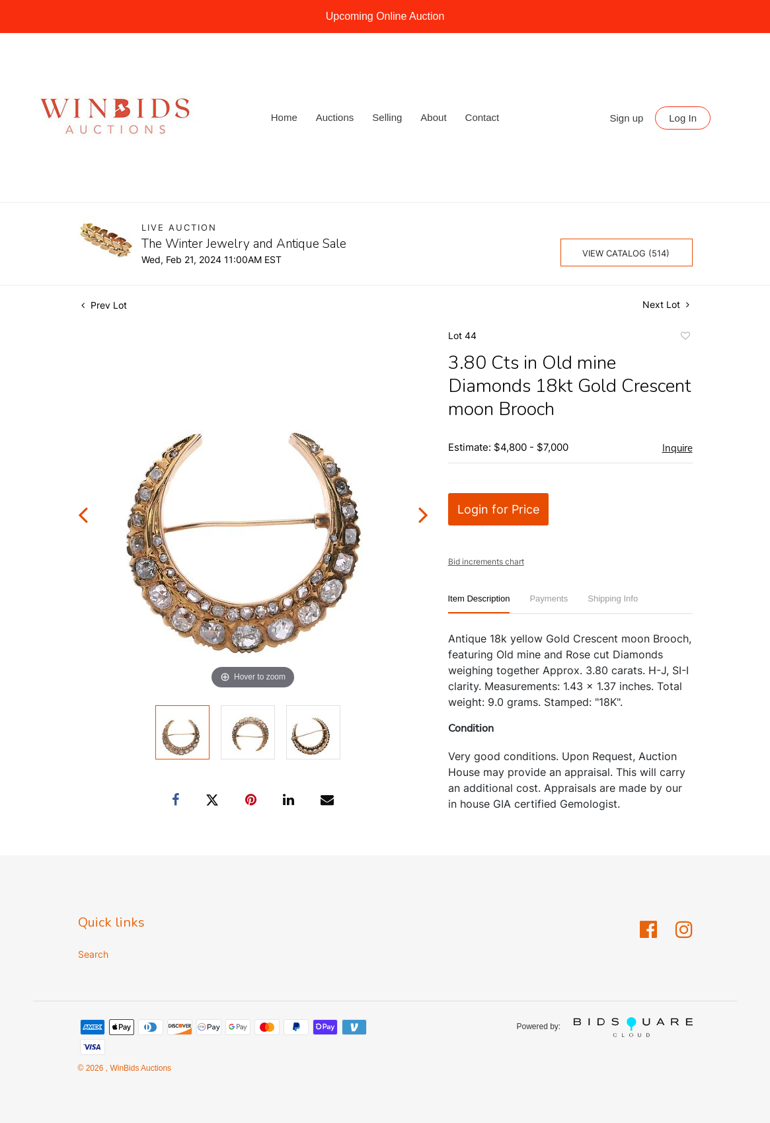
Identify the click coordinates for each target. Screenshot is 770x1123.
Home (284, 117)
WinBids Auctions (139, 1068)
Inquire (677, 448)
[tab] (479, 604)
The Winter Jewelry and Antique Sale (243, 243)
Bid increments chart (486, 561)
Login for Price (498, 509)
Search (93, 954)
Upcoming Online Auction (385, 16)
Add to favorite (685, 337)
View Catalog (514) (626, 253)
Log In (683, 118)
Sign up (627, 118)
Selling (387, 117)
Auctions (335, 117)
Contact (482, 117)
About (433, 117)
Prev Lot (104, 305)
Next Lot (665, 304)
